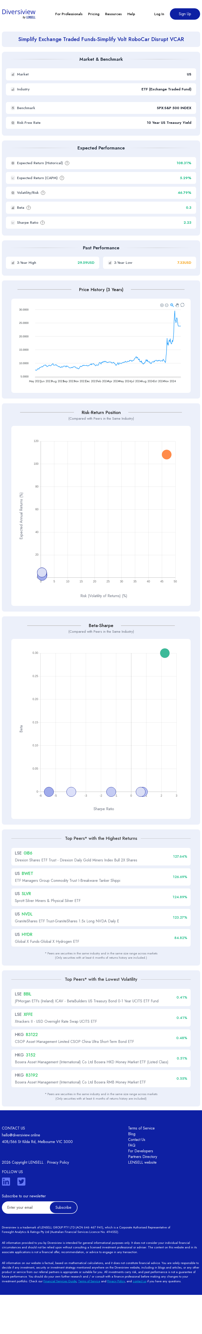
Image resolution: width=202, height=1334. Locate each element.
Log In (159, 14)
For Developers (140, 1190)
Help (131, 14)
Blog (131, 1173)
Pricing (93, 14)
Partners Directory (142, 1196)
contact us (139, 1320)
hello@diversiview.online (21, 1174)
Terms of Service (141, 1167)
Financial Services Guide (59, 1320)
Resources (113, 14)
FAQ (131, 1184)
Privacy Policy (58, 1201)
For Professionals (68, 14)
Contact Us (136, 1178)
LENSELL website (142, 1201)
